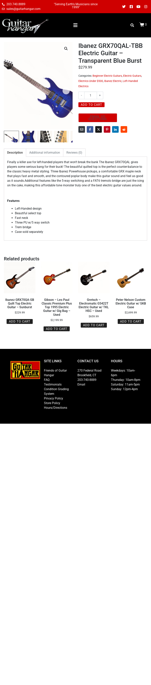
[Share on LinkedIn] (115, 129)
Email (81, 384)
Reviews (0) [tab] (74, 152)
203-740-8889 (86, 380)
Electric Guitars (132, 75)
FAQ (47, 380)
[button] (66, 48)
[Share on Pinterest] (107, 129)
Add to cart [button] (19, 321)
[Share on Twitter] (98, 129)
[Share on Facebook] (90, 129)
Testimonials (53, 384)
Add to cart (91, 105)
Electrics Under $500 (90, 81)
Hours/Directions (55, 408)
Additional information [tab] (44, 152)
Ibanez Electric (113, 81)
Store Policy (52, 403)
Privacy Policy (53, 398)
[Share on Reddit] (124, 129)
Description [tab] (15, 152)
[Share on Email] (81, 129)
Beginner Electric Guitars (107, 75)
